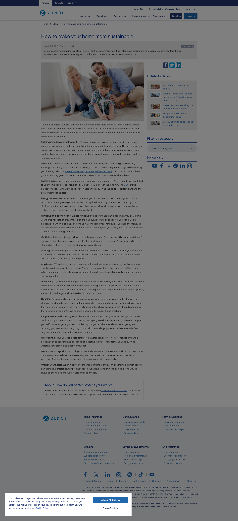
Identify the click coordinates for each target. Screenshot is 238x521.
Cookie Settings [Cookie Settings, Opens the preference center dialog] (110, 508)
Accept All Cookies (110, 500)
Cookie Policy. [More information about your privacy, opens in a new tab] (42, 508)
